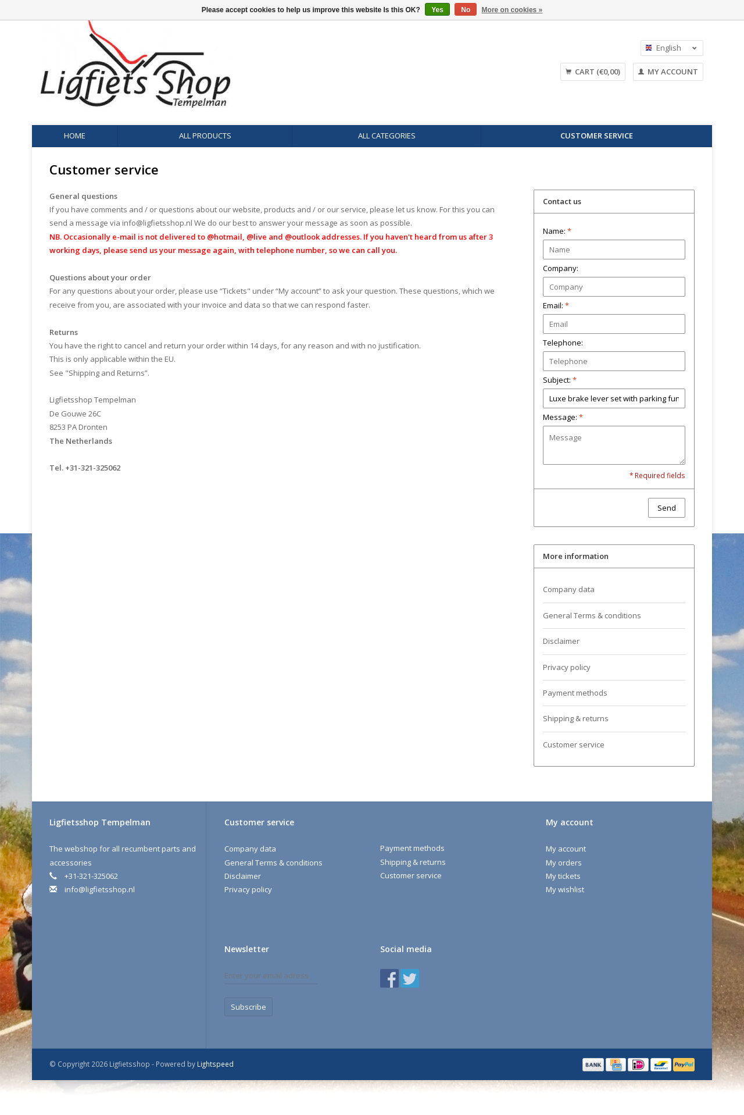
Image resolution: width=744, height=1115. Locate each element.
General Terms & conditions (592, 615)
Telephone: (563, 342)
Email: (556, 305)
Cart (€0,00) (593, 71)
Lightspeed (215, 1063)
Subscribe (248, 1007)
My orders (564, 862)
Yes (437, 10)
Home (74, 135)
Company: (560, 268)
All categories (387, 135)
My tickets (563, 876)
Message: (563, 417)
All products (205, 135)
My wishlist (565, 889)
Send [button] (666, 508)
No (465, 10)
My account (668, 71)
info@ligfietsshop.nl (157, 223)
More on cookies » (512, 10)
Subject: (560, 380)
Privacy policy (567, 667)
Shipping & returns (576, 718)
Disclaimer (561, 641)
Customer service (596, 135)
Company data (569, 589)
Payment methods (575, 692)
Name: (557, 231)
